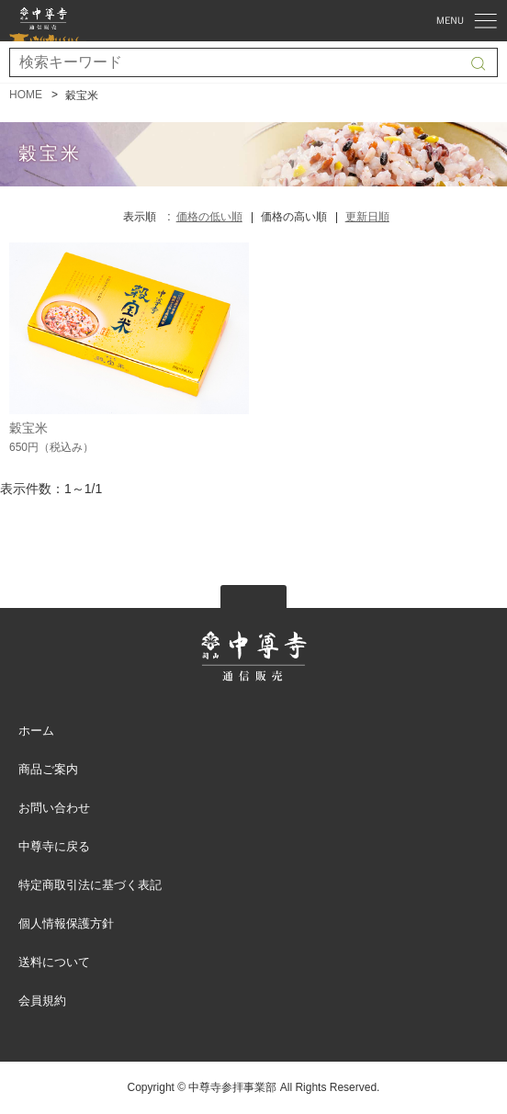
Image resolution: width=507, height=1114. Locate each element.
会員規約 (42, 1000)
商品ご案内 (48, 769)
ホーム (36, 730)
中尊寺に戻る (54, 846)
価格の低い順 (209, 216)
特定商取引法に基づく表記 (90, 885)
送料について (54, 962)
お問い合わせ (54, 808)
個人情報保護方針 (66, 923)
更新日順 (367, 216)
